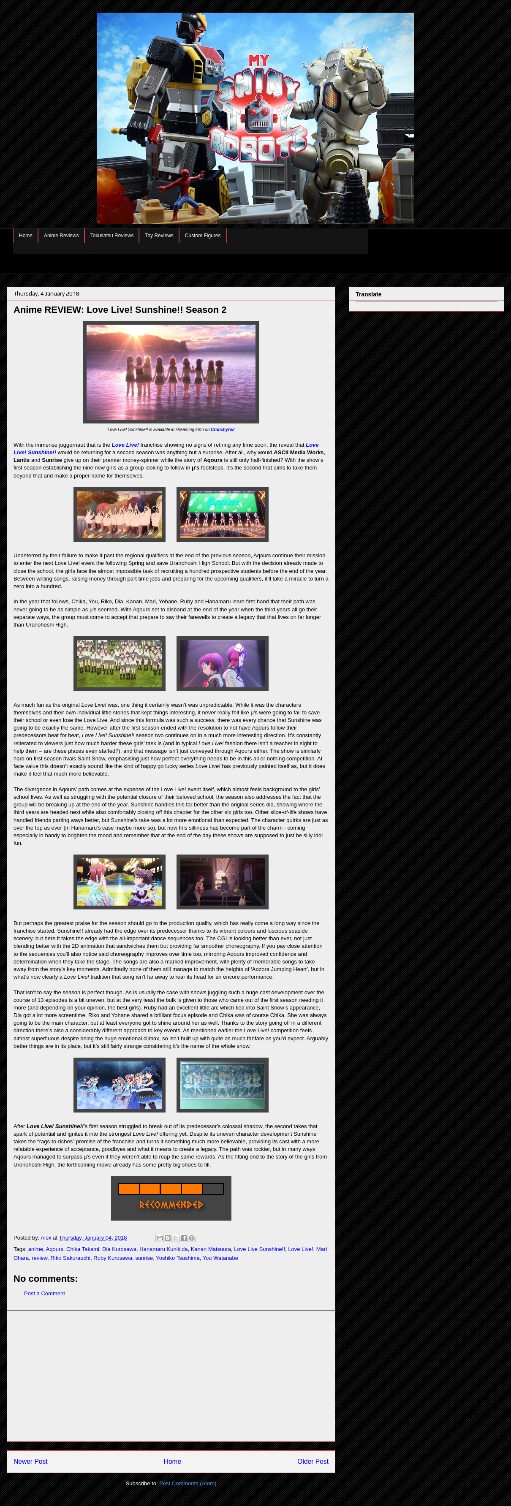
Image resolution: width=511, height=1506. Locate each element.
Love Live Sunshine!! (259, 1249)
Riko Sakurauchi (70, 1258)
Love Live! (125, 445)
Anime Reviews (61, 236)
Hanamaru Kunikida (163, 1249)
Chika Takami (82, 1249)
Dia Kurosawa (119, 1249)
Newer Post (31, 1461)
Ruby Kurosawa (112, 1258)
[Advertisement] (171, 1376)
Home (26, 236)
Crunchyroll (222, 429)
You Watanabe (220, 1258)
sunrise (144, 1258)
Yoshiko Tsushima (177, 1258)
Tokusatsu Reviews (112, 236)
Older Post (313, 1461)
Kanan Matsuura (211, 1249)
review (39, 1258)
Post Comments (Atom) (187, 1483)
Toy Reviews (159, 236)
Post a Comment (44, 1293)
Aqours (54, 1249)
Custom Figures (203, 236)
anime (35, 1249)
